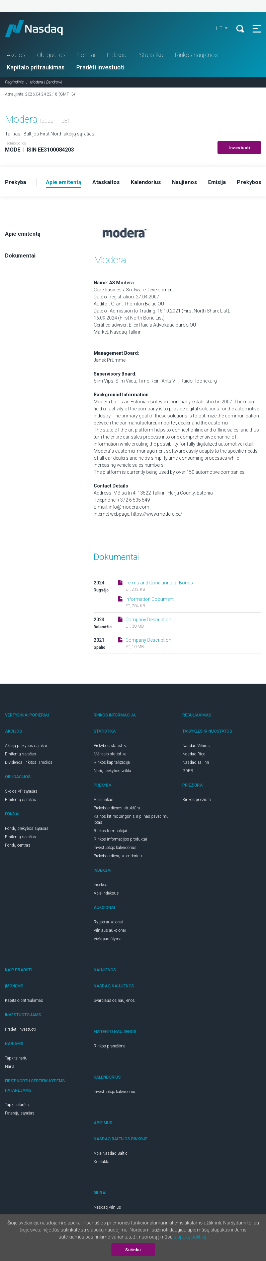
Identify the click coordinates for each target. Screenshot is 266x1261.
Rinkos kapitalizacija (112, 762)
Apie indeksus (106, 893)
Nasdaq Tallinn (195, 762)
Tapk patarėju (17, 1104)
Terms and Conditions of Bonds (159, 582)
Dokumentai (20, 255)
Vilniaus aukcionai (110, 930)
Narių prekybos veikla (112, 770)
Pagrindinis (14, 82)
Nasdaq (40, 28)
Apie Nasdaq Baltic (110, 1153)
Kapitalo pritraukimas (36, 67)
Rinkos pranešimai (110, 1046)
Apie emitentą (22, 234)
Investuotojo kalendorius (115, 847)
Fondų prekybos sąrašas (27, 828)
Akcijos (16, 54)
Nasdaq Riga (193, 754)
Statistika (151, 54)
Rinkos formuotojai (110, 830)
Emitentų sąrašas (20, 754)
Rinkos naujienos (196, 54)
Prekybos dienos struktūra (117, 808)
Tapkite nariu (16, 1058)
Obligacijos (51, 54)
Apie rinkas (103, 799)
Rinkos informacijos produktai (120, 839)
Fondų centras (17, 845)
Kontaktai (102, 1161)
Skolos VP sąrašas (21, 791)
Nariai (10, 1066)
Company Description (148, 619)
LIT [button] (220, 28)
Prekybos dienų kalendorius (118, 856)
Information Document (149, 599)
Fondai (86, 54)
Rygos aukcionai (108, 922)
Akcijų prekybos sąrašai (26, 745)
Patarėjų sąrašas (19, 1113)
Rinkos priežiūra (196, 799)
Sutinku (133, 1250)
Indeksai (117, 54)
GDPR (187, 770)
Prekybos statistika (110, 745)
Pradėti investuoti (100, 67)
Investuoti (239, 148)
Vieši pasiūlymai (108, 938)
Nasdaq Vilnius (196, 745)
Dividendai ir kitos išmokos (29, 762)
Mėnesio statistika (110, 754)
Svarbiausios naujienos (114, 1000)
